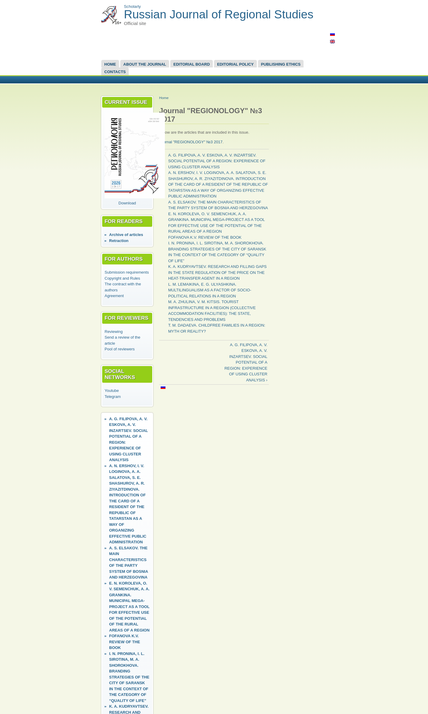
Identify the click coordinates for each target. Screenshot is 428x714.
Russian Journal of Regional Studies (218, 14)
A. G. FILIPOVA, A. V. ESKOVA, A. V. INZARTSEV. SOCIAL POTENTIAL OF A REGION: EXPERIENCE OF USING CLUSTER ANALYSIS (217, 161)
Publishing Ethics (281, 64)
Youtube (112, 390)
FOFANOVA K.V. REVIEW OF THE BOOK (124, 642)
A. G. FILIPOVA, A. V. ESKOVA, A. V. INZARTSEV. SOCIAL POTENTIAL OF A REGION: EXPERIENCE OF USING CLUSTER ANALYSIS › (246, 362)
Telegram (113, 396)
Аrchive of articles (126, 234)
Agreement (114, 295)
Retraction (118, 240)
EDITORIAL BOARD (191, 64)
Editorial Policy (235, 64)
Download (127, 203)
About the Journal (144, 64)
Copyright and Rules (122, 278)
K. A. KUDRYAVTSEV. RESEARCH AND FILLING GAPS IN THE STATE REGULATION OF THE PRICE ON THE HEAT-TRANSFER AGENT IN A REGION (217, 272)
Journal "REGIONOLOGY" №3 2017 (190, 142)
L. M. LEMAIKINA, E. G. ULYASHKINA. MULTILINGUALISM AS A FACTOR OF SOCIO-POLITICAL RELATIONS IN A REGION (209, 290)
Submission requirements (127, 272)
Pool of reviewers (120, 349)
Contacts (115, 72)
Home (110, 64)
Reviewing (114, 331)
